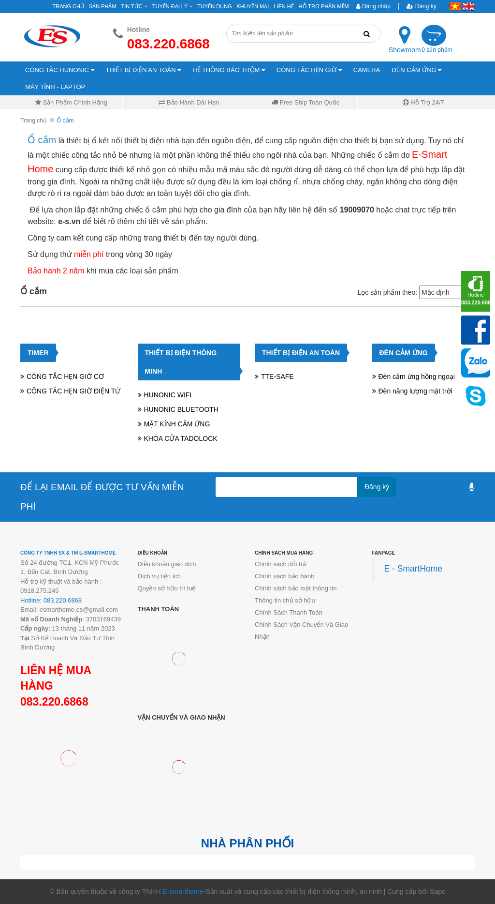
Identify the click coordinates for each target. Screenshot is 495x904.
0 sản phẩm (437, 49)
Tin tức (134, 6)
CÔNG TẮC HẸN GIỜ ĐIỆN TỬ (73, 391)
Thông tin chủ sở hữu (285, 600)
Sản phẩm (102, 6)
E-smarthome (182, 891)
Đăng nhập (373, 6)
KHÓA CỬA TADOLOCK (181, 438)
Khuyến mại (253, 6)
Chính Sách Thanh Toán (288, 612)
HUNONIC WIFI (168, 395)
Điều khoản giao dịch (167, 564)
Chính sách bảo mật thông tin (295, 588)
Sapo (438, 891)
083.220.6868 (54, 701)
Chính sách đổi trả (280, 564)
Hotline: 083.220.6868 (51, 600)
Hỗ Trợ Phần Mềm (324, 6)
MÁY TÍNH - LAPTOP (55, 86)
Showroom (405, 50)
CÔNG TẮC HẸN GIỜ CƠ (65, 376)
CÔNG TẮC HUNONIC (59, 70)
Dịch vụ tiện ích (159, 576)
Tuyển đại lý (172, 6)
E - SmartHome (413, 568)
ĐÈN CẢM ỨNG (416, 70)
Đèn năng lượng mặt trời (415, 391)
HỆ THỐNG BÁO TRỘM (228, 70)
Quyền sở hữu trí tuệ (167, 588)
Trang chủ (33, 120)
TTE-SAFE (277, 376)
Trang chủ (68, 6)
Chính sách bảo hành (284, 576)
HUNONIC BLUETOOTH (181, 409)
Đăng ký (421, 6)
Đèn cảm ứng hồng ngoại (417, 376)
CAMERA (366, 70)
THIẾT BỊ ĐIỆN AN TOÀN (143, 70)
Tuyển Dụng (214, 6)
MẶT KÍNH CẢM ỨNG (177, 424)
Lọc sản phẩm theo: (387, 292)
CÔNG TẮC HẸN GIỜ (309, 70)
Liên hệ (283, 6)
